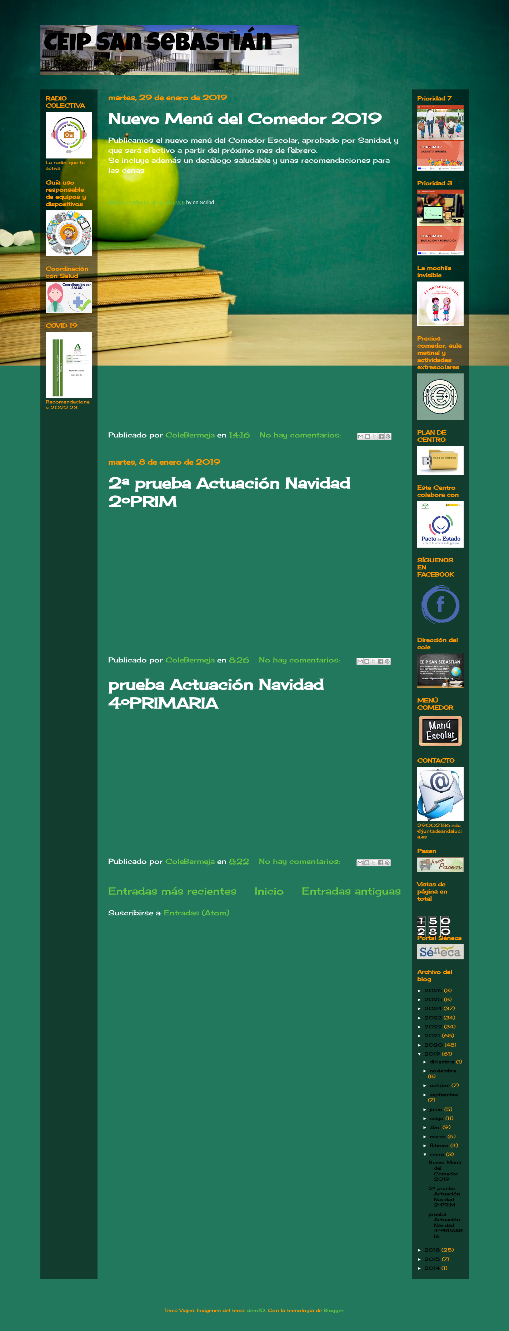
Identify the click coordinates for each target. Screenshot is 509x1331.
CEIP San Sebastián (158, 45)
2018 (432, 1250)
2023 (434, 1018)
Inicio (269, 891)
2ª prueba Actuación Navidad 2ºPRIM (444, 1196)
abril (436, 1127)
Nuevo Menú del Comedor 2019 (244, 118)
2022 (434, 1026)
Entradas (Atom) (196, 912)
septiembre (444, 1094)
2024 (434, 1008)
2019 (433, 1054)
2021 (433, 1035)
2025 (434, 999)
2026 (434, 990)
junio (437, 1109)
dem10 (256, 1310)
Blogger (334, 1310)
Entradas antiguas (351, 891)
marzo (439, 1136)
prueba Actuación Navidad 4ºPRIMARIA (216, 693)
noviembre (443, 1070)
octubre (440, 1085)
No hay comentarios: (301, 434)
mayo (437, 1118)
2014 (432, 1268)
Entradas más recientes (172, 891)
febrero (440, 1145)
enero (438, 1154)
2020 (434, 1045)
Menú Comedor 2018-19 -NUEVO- (146, 202)
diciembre (443, 1062)
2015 (433, 1259)
